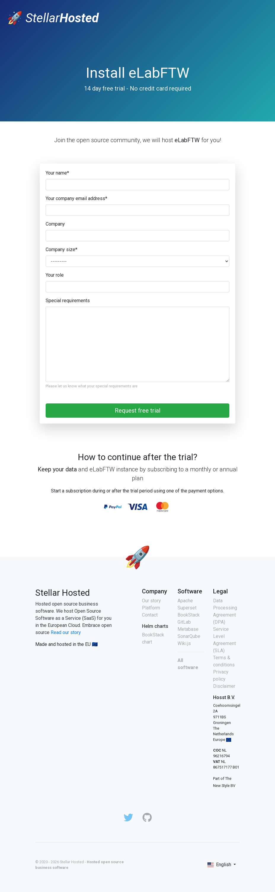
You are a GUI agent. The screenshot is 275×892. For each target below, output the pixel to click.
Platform (151, 608)
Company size (61, 249)
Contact (150, 615)
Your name (57, 173)
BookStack (189, 615)
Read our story (66, 632)
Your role (55, 275)
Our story (151, 600)
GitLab (184, 622)
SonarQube (189, 636)
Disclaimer (224, 686)
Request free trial (137, 410)
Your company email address (76, 198)
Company (55, 224)
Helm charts (155, 626)
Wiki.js (184, 643)
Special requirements (68, 300)
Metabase (188, 629)
